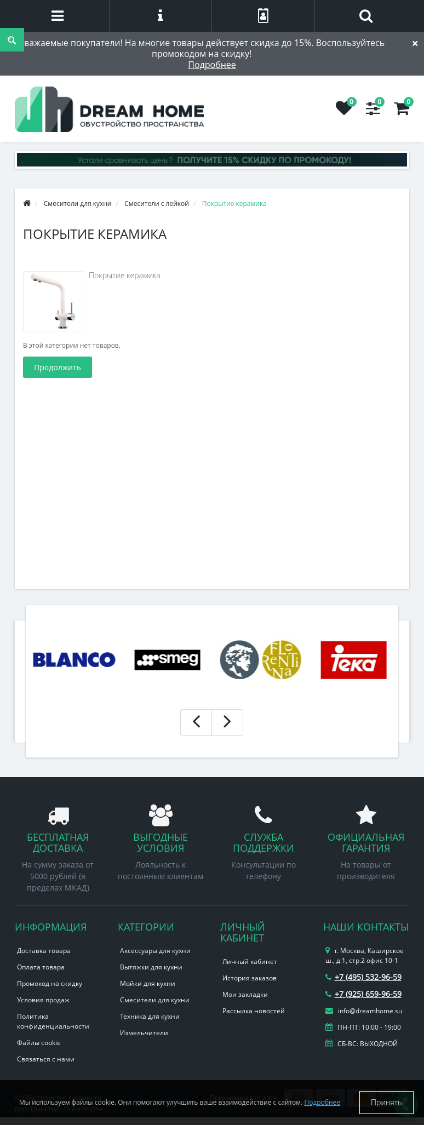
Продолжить (57, 367)
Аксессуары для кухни (155, 950)
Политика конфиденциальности (53, 1021)
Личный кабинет (249, 961)
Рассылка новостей (253, 1010)
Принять (386, 1102)
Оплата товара (41, 967)
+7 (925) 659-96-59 (363, 994)
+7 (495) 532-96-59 (363, 977)
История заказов (249, 978)
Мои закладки (245, 994)
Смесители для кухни (155, 1000)
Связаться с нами (46, 1059)
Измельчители (144, 1032)
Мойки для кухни (147, 983)
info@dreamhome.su (363, 1010)
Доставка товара (44, 950)
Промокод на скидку (49, 983)
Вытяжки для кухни (151, 967)
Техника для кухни (150, 1016)
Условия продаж (43, 1000)
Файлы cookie (39, 1042)
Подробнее (212, 65)
